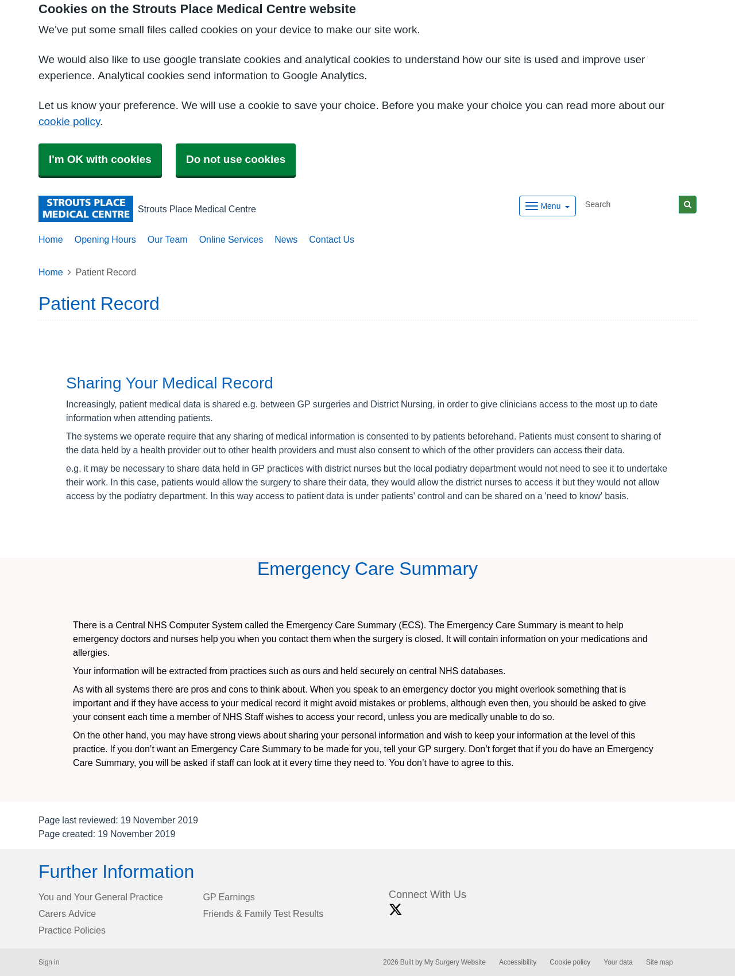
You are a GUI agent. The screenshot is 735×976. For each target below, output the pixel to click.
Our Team (168, 239)
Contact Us (331, 239)
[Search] (630, 204)
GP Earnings (229, 896)
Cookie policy (570, 962)
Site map (659, 962)
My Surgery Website (455, 962)
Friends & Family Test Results (263, 913)
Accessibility (517, 962)
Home (50, 239)
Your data (618, 962)
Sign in (48, 962)
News (285, 239)
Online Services (231, 239)
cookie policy (69, 121)
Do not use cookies (235, 159)
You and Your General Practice (100, 896)
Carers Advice (67, 913)
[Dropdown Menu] (547, 206)
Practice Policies (72, 930)
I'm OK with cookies (100, 159)
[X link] (396, 910)
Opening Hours (105, 239)
